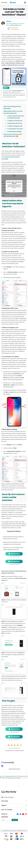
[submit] (15, 820)
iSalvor (18, 717)
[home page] (4, 3)
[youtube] (23, 814)
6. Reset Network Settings (14, 131)
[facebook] (17, 814)
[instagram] (26, 814)
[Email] (6, 820)
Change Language (8, 797)
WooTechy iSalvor (17, 91)
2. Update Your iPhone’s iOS (14, 121)
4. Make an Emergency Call (14, 126)
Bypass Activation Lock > (12, 776)
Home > (4, 776)
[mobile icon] (25, 2)
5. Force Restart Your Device (15, 129)
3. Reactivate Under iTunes (14, 123)
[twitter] (20, 814)
